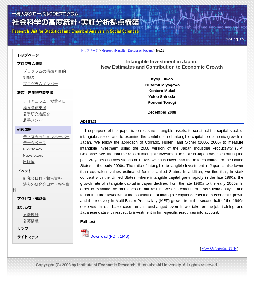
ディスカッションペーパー (46, 137)
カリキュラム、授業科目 (44, 101)
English (237, 39)
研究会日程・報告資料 (42, 178)
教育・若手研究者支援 (43, 92)
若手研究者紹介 (36, 114)
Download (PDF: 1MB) (109, 236)
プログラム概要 (43, 64)
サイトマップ (43, 238)
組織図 (29, 77)
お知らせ (43, 207)
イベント (43, 171)
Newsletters (33, 155)
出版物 (29, 161)
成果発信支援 (34, 107)
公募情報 (31, 221)
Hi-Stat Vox (32, 149)
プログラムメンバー (40, 84)
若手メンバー (34, 120)
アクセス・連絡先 (43, 198)
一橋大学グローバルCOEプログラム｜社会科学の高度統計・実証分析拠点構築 (76, 15)
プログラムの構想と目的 (44, 71)
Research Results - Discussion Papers (127, 50)
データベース (34, 143)
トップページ (43, 54)
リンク (43, 228)
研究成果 (43, 129)
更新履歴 (31, 214)
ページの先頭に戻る (219, 248)
